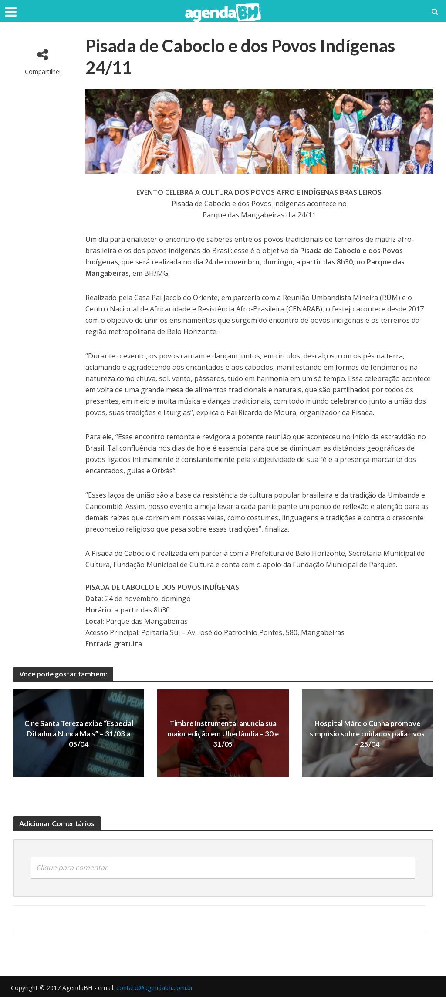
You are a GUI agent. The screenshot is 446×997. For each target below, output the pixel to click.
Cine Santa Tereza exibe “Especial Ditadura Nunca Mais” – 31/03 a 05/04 (78, 733)
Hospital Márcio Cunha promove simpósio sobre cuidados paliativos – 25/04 (367, 733)
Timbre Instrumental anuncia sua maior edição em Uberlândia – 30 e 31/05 (223, 733)
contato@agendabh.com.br (154, 987)
